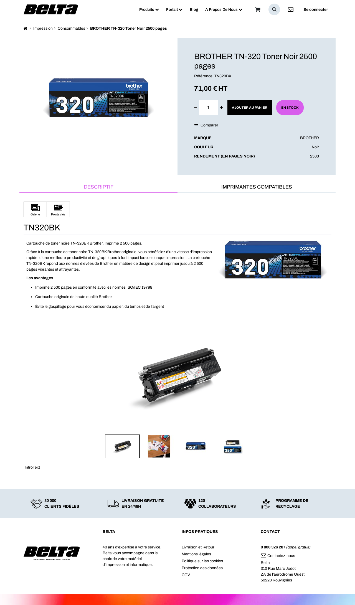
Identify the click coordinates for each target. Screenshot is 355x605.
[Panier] (257, 9)
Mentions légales (196, 554)
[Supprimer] (195, 107)
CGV (186, 575)
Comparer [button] (206, 125)
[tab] (98, 187)
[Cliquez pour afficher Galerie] (35, 209)
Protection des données (202, 568)
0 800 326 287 (273, 547)
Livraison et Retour (198, 547)
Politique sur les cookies (202, 561)
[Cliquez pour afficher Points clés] (58, 209)
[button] (274, 9)
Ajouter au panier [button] (249, 108)
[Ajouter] (221, 107)
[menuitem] (149, 9)
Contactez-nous (278, 556)
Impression (43, 28)
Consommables (71, 28)
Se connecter (315, 9)
